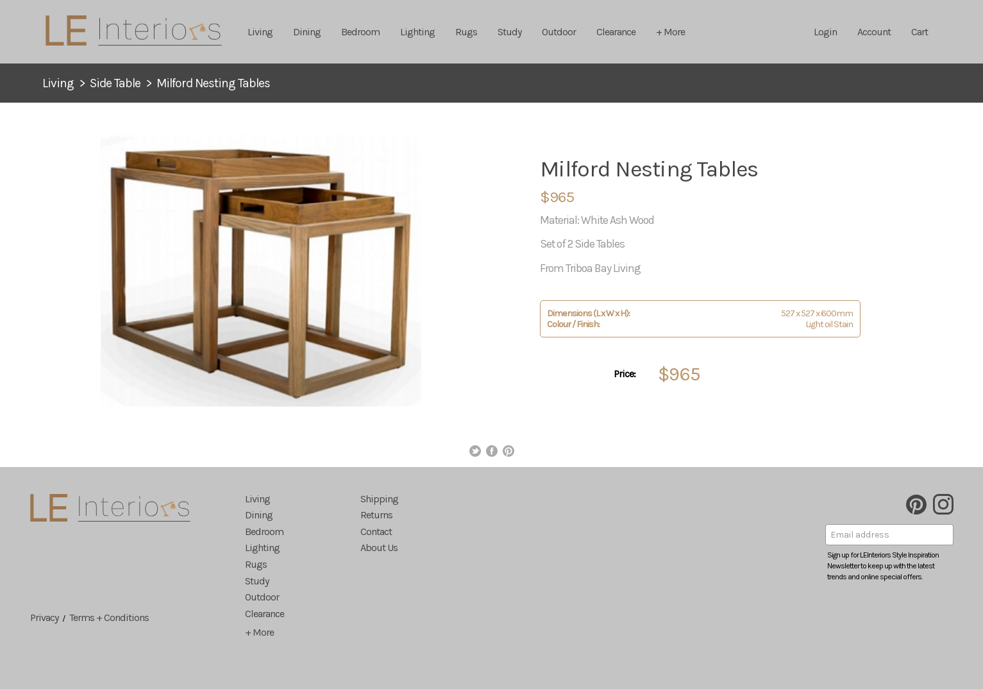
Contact (376, 531)
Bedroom (360, 32)
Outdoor (559, 32)
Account (874, 32)
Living (260, 32)
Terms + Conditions (109, 617)
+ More (670, 32)
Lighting (417, 32)
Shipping (379, 499)
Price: (624, 374)
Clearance (615, 32)
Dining (307, 32)
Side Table (115, 83)
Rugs (466, 32)
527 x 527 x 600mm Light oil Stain (699, 319)
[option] (261, 270)
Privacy (44, 617)
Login (825, 32)
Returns (376, 515)
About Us (379, 547)
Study (509, 32)
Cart (919, 32)
